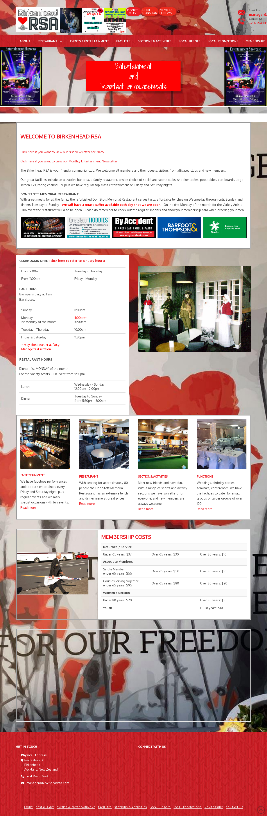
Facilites (105, 807)
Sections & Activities (131, 807)
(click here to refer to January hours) (77, 260)
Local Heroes (160, 807)
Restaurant (45, 807)
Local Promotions (188, 807)
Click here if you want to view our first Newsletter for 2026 (62, 152)
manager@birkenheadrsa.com (48, 783)
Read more (28, 507)
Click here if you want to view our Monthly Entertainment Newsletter (68, 161)
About (28, 807)
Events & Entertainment (76, 807)
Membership (213, 807)
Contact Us (234, 807)
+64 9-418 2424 (37, 776)
